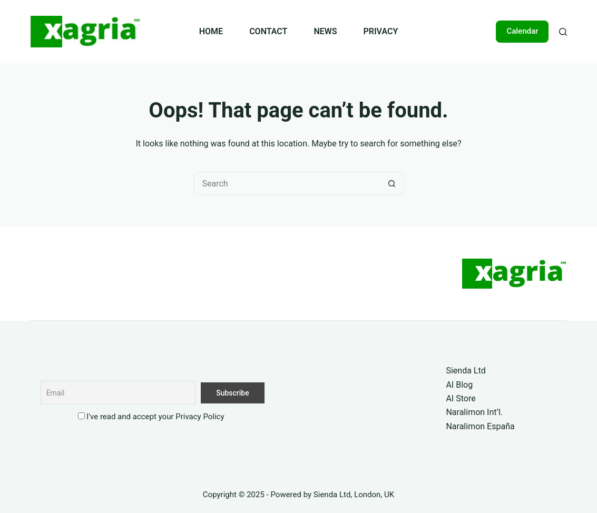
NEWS (325, 31)
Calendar (522, 31)
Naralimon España (480, 426)
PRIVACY (381, 31)
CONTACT (268, 31)
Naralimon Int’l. (474, 412)
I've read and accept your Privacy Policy (155, 416)
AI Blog (459, 385)
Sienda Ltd (465, 371)
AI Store (460, 398)
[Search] (563, 32)
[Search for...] (286, 183)
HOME (211, 31)
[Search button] (392, 183)
